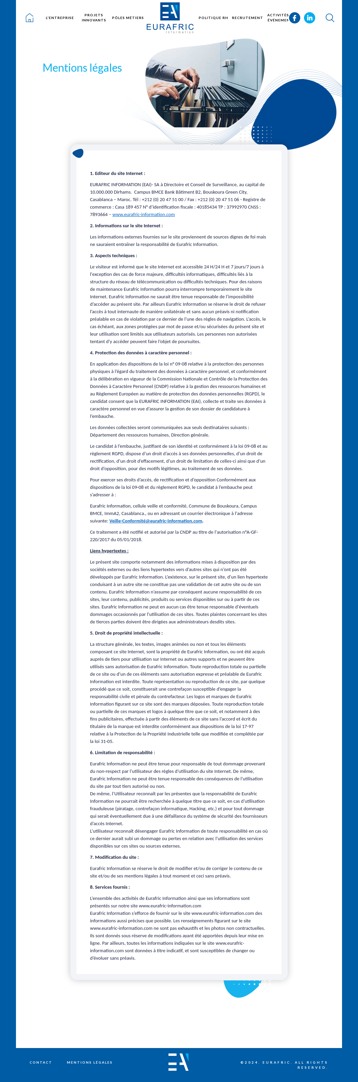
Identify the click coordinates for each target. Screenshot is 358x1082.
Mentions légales (90, 1062)
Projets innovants (94, 17)
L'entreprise (60, 18)
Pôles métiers (128, 18)
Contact (41, 1062)
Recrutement (247, 18)
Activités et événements (281, 17)
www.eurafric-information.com (143, 214)
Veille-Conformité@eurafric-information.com (155, 521)
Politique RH (213, 18)
